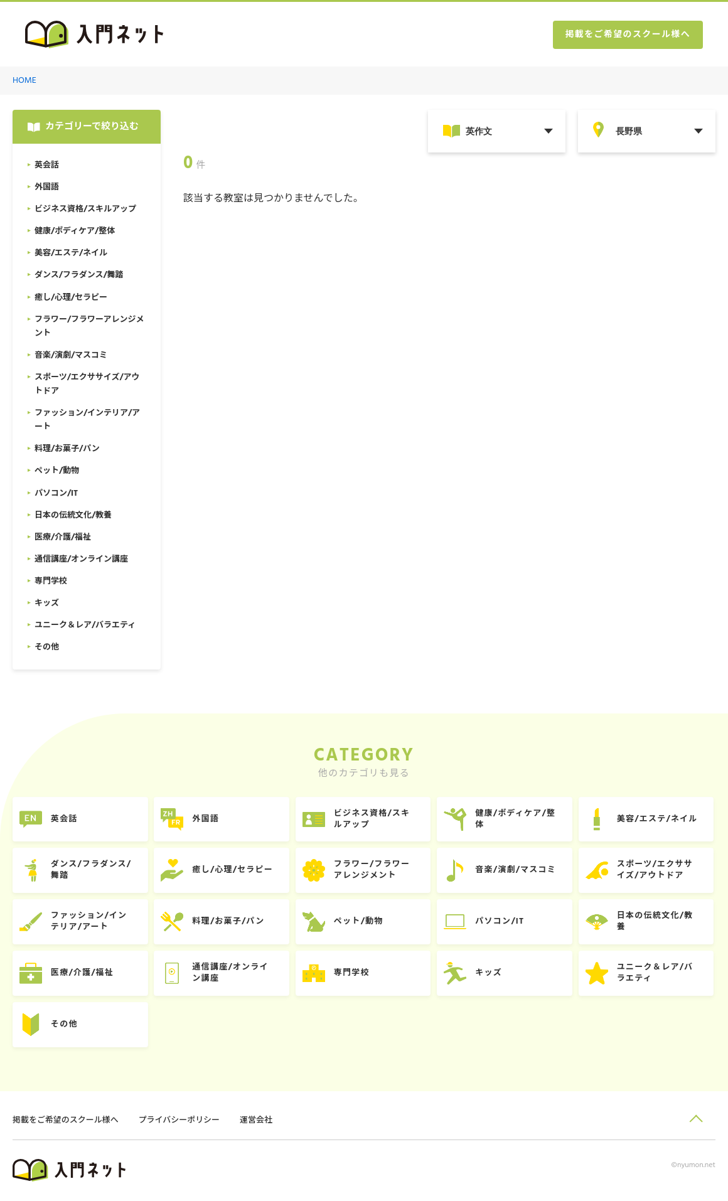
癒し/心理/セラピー (233, 870)
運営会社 (256, 1121)
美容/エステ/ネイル (659, 819)
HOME (24, 80)
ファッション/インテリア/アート (89, 922)
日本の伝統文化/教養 (657, 922)
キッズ (490, 973)
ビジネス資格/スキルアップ (373, 819)
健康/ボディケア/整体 (517, 819)
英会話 (64, 819)
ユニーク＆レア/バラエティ (657, 973)
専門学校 (353, 973)
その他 (64, 1025)
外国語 (206, 819)
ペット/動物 (360, 922)
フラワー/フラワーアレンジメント (373, 870)
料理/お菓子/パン (229, 922)
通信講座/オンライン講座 (231, 973)
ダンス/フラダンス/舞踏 (91, 870)
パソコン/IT (501, 922)
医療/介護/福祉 (82, 973)
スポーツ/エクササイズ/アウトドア (657, 870)
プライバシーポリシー (179, 1121)
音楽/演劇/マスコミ (517, 870)
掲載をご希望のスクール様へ (627, 35)
